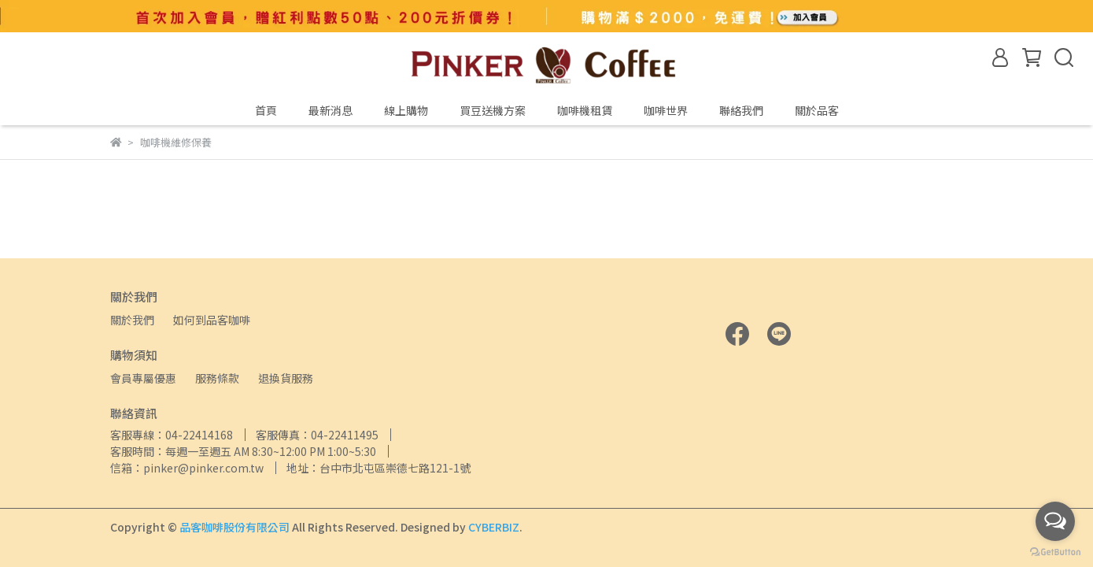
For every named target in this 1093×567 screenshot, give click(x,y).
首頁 (266, 110)
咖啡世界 (666, 110)
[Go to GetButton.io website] (1055, 551)
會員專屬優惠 (143, 378)
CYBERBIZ (493, 527)
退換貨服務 (285, 378)
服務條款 (217, 378)
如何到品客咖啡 (211, 320)
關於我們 (132, 320)
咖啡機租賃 (584, 110)
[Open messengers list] (1055, 521)
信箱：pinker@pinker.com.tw (187, 468)
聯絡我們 (741, 110)
